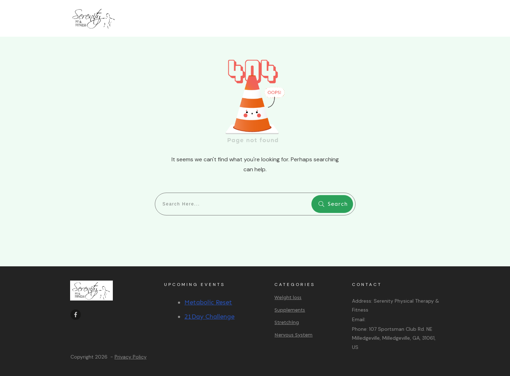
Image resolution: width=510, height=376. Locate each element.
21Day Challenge (209, 316)
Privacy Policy (131, 357)
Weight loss (287, 297)
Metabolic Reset (208, 302)
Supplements (289, 310)
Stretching (286, 322)
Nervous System (293, 335)
